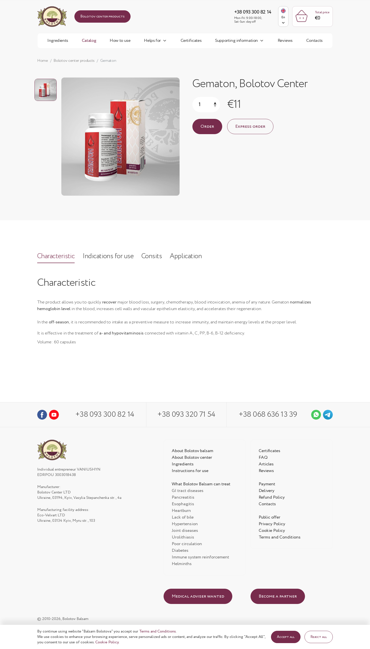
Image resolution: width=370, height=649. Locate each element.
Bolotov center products (102, 16)
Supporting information (236, 41)
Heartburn (181, 511)
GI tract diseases (187, 491)
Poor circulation (187, 544)
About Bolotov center (192, 458)
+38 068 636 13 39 (268, 415)
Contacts (314, 41)
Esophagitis (183, 505)
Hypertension (185, 525)
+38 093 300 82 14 (250, 12)
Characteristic (56, 257)
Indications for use (109, 257)
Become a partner (278, 597)
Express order (250, 127)
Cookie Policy (272, 531)
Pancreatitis (183, 498)
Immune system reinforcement (201, 558)
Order (207, 127)
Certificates (191, 41)
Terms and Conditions (280, 538)
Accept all (286, 636)
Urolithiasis (183, 538)
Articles (266, 465)
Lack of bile (183, 518)
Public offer (270, 518)
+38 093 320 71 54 (186, 415)
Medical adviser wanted (198, 597)
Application (189, 257)
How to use (120, 41)
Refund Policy (272, 498)
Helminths (182, 564)
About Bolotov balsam (193, 451)
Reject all (318, 636)
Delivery (267, 491)
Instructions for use (190, 471)
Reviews (285, 41)
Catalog (89, 41)
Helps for (152, 41)
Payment (267, 485)
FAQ (263, 458)
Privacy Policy (272, 525)
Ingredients (57, 41)
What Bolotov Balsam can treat (201, 485)
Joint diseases (185, 531)
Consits (154, 257)
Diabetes (180, 551)
